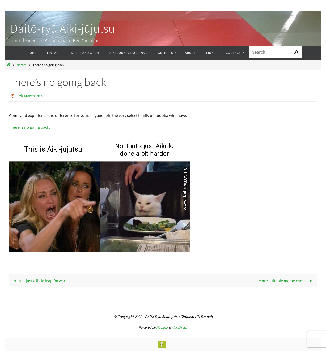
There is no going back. (29, 127)
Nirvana (162, 327)
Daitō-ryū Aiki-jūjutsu (62, 28)
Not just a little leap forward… (42, 280)
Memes (21, 65)
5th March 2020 (30, 95)
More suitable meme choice (286, 280)
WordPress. (179, 327)
